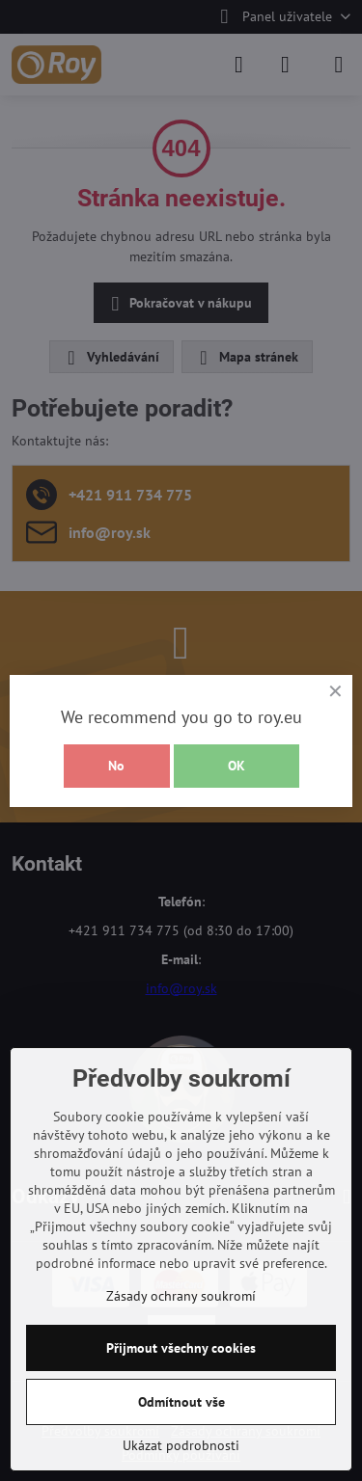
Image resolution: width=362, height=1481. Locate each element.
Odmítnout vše (181, 1402)
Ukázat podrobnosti (181, 1445)
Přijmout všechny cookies (181, 1348)
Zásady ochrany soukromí (181, 1296)
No (116, 765)
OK (236, 765)
